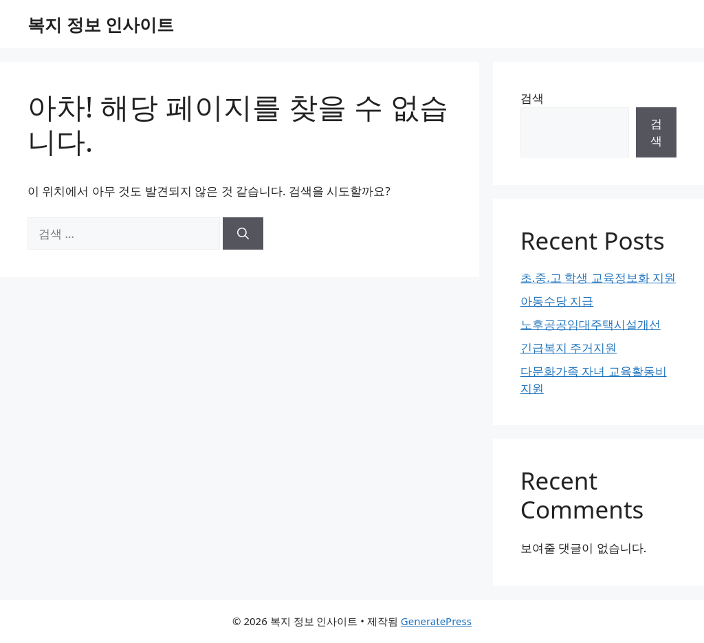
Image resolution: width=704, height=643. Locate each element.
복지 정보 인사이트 (101, 24)
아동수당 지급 (556, 301)
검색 (532, 98)
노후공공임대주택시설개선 (590, 324)
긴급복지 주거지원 (568, 348)
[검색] (243, 233)
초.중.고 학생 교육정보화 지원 (598, 277)
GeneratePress (436, 621)
